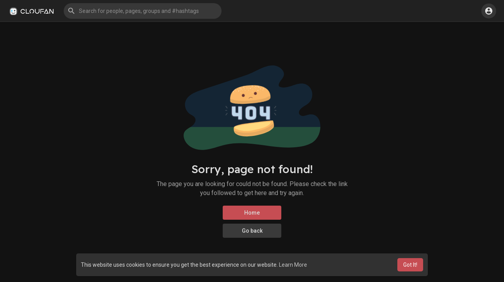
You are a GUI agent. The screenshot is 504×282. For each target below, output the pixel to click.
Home (252, 213)
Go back (252, 231)
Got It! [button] (410, 265)
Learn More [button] (293, 265)
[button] (143, 11)
